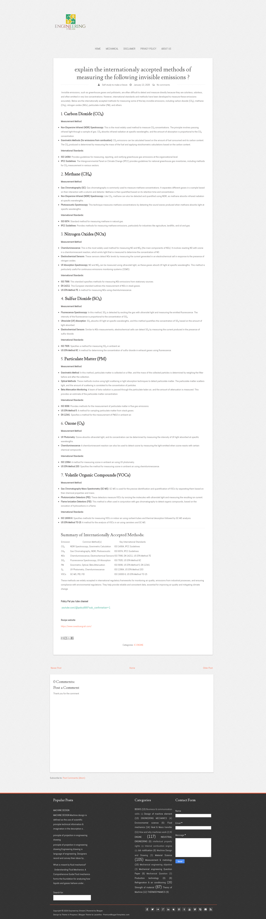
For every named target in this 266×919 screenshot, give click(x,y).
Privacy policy (148, 48)
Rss (211, 909)
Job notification (145, 850)
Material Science (163, 855)
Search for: (58, 892)
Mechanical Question (157, 873)
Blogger (100, 910)
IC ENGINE (138, 644)
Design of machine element (158, 813)
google (162, 909)
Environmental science (147, 822)
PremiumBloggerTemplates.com (116, 914)
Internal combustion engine (158, 845)
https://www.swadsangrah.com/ (76, 626)
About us (166, 48)
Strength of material (144, 887)
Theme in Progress (69, 914)
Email (205, 909)
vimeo (194, 909)
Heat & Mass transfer (161, 827)
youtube (189, 909)
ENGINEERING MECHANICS (154, 818)
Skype (200, 909)
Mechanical (112, 48)
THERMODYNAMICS (156, 891)
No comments (163, 84)
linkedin (167, 909)
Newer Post (56, 667)
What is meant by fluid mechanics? (69, 864)
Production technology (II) (150, 878)
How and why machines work (152, 832)
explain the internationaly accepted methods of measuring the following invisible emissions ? (133, 73)
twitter (151, 909)
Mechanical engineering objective (156, 864)
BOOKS (138, 809)
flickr (156, 909)
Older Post (208, 667)
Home (98, 48)
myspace (173, 909)
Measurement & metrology (158, 859)
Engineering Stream (77, 910)
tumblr (184, 909)
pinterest (178, 909)
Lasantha (98, 914)
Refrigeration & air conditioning (150, 882)
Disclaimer (129, 48)
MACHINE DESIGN (61, 810)
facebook (146, 909)
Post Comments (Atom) (74, 777)
